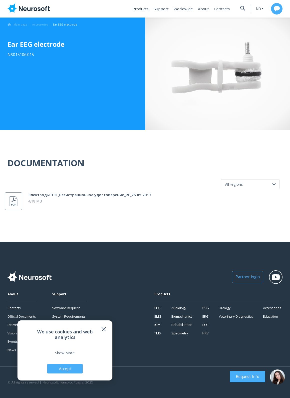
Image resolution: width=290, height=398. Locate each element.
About (199, 8)
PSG (205, 308)
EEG (157, 308)
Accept (65, 368)
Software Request (66, 308)
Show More (65, 352)
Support (159, 8)
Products (139, 8)
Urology (225, 308)
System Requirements (69, 316)
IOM (157, 324)
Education (270, 316)
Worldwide (180, 8)
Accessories (272, 308)
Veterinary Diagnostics (236, 316)
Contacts (217, 8)
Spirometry (179, 333)
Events (12, 341)
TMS (157, 333)
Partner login (243, 276)
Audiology (178, 308)
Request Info (248, 376)
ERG (205, 316)
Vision (12, 333)
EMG (157, 316)
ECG (205, 324)
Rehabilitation (181, 324)
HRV (205, 333)
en (255, 8)
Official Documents (21, 316)
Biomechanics (181, 316)
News (11, 350)
